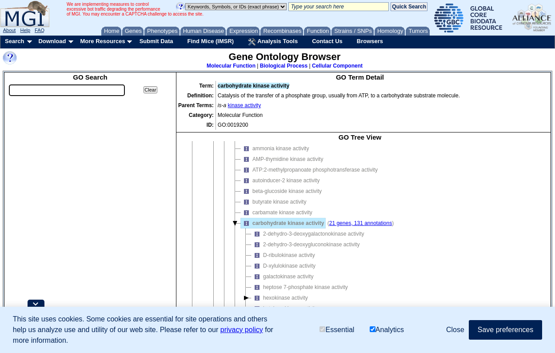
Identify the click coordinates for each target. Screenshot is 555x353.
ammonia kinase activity (275, 148)
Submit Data (156, 41)
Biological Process (283, 66)
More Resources (102, 41)
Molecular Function (231, 66)
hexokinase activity (280, 298)
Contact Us (327, 41)
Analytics (387, 329)
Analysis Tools (273, 42)
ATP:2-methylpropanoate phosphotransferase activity (309, 169)
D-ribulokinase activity (283, 255)
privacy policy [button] (241, 329)
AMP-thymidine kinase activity (282, 159)
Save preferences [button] (505, 329)
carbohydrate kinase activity (282, 223)
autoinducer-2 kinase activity (280, 180)
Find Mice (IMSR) (210, 41)
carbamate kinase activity (276, 212)
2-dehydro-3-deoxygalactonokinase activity (308, 234)
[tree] (359, 234)
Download (52, 41)
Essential (336, 329)
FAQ (39, 30)
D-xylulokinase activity (283, 266)
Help (25, 30)
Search (14, 41)
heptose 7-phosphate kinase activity (300, 287)
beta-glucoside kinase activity (281, 191)
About (9, 30)
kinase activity (244, 105)
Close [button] (455, 329)
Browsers (370, 41)
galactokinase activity (282, 276)
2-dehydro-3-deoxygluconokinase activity (305, 244)
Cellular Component (337, 66)
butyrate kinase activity (273, 202)
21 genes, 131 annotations (360, 223)
